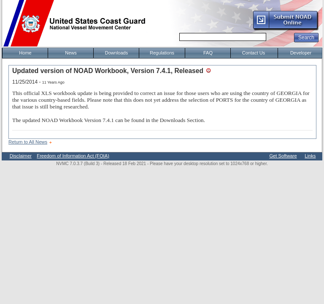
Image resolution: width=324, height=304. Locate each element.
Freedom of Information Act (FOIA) (73, 155)
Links (310, 155)
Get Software (283, 155)
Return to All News (27, 141)
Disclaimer (21, 155)
